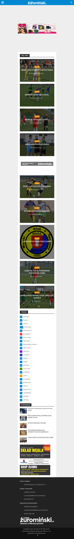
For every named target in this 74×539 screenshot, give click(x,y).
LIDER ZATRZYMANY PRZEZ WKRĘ (37, 241)
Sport (37, 67)
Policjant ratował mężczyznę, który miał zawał (40, 409)
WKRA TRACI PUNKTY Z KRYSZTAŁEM (37, 70)
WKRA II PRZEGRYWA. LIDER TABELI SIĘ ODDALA (37, 296)
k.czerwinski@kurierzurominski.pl (34, 495)
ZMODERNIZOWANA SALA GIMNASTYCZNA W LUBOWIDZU (38, 431)
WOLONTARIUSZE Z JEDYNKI (37, 423)
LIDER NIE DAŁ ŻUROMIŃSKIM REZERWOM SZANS (37, 272)
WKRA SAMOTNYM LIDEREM (37, 144)
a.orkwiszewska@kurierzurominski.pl (36, 510)
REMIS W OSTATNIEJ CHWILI (37, 95)
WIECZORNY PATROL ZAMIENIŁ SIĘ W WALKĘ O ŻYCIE (39, 416)
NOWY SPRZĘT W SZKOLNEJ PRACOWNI (40, 437)
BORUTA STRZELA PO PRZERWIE (37, 186)
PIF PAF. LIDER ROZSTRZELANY (37, 211)
